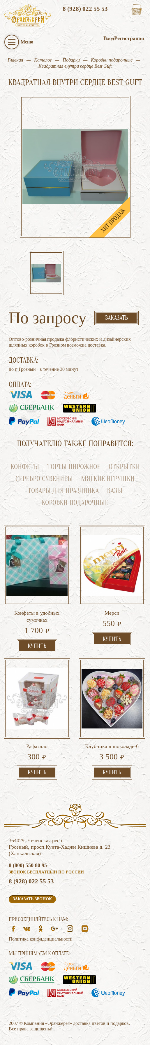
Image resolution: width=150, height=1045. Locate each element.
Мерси (112, 613)
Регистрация (129, 38)
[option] (46, 274)
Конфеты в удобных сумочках (36, 616)
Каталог (43, 59)
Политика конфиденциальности (41, 938)
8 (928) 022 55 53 (85, 8)
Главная (15, 59)
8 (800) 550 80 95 (28, 865)
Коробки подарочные (112, 59)
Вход (108, 38)
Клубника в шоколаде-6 (112, 746)
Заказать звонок (32, 899)
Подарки (71, 59)
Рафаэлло (36, 746)
